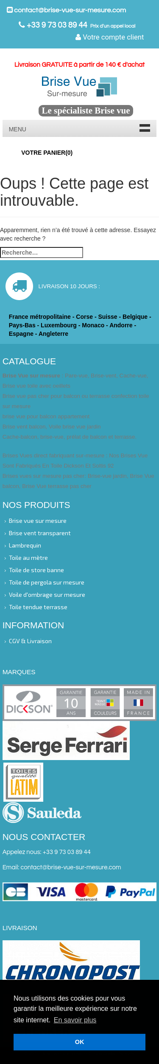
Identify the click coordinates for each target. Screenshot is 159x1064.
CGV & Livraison (30, 640)
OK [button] (79, 1041)
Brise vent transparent (40, 532)
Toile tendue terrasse (38, 606)
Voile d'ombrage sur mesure (47, 594)
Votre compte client (109, 37)
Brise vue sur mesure (38, 520)
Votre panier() (47, 152)
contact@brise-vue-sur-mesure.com (66, 10)
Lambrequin (25, 545)
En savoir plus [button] (75, 1020)
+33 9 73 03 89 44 (56, 25)
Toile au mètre (28, 557)
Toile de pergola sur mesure (46, 582)
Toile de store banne (36, 569)
